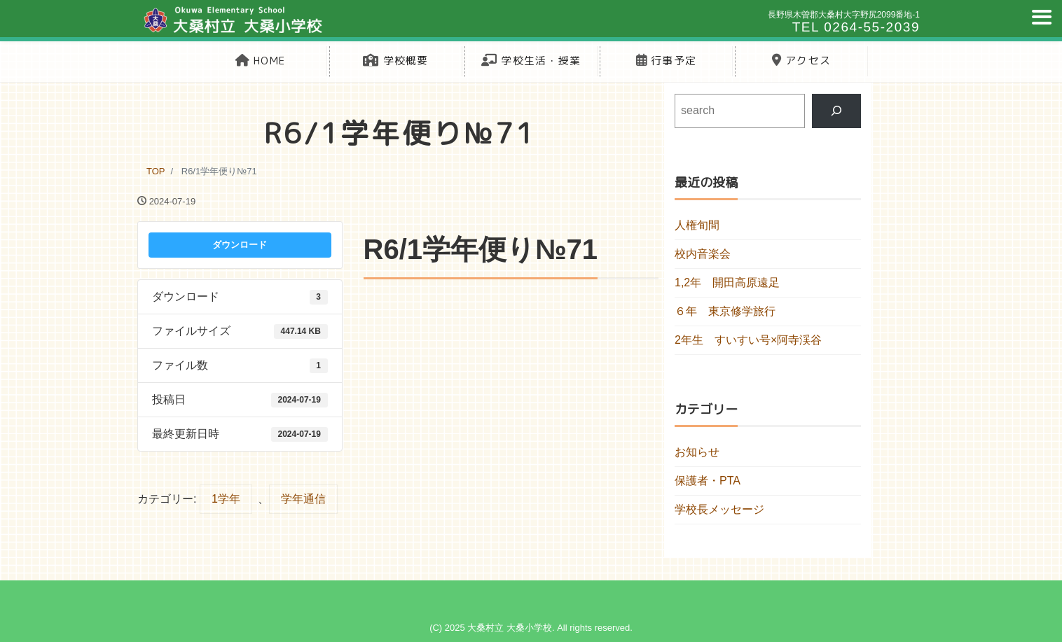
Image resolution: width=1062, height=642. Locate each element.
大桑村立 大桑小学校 (509, 627)
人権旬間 (697, 225)
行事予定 (666, 60)
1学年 (226, 499)
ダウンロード (239, 244)
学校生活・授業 (531, 60)
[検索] (837, 111)
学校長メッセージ (719, 509)
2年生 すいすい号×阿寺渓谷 (748, 340)
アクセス (801, 60)
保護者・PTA (707, 481)
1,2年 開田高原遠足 (727, 282)
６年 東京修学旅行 (725, 311)
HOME (260, 60)
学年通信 (303, 499)
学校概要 (395, 60)
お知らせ (697, 452)
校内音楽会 (703, 254)
